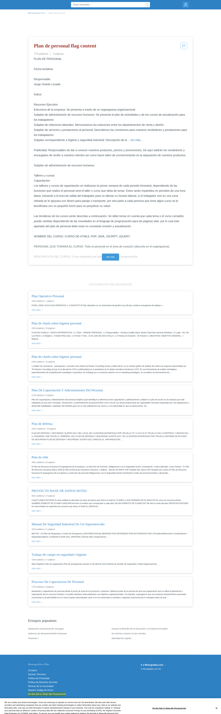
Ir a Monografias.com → (153, 665)
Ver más (110, 257)
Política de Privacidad (38, 678)
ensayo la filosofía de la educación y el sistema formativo (140, 629)
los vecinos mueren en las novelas (129, 633)
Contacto (32, 670)
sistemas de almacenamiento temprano (47, 633)
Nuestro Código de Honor (40, 690)
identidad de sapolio (121, 638)
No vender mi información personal (45, 694)
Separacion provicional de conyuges (46, 629)
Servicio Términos (37, 674)
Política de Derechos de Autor (43, 682)
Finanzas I (33, 638)
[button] (183, 46)
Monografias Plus (36, 13)
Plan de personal (57, 13)
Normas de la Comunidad (40, 686)
